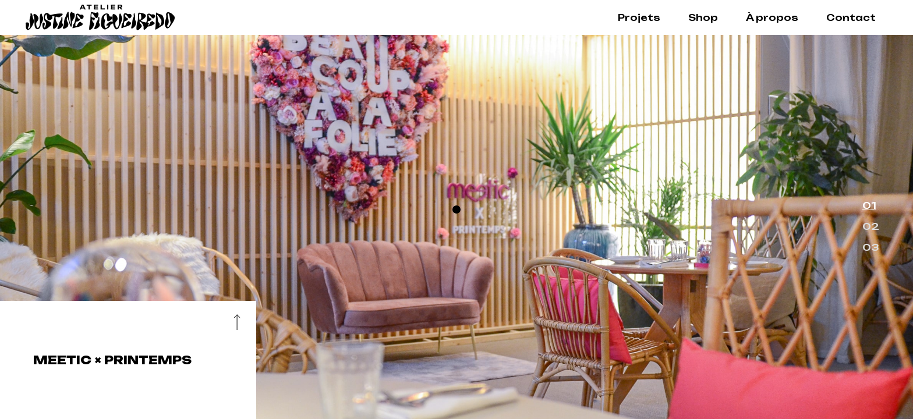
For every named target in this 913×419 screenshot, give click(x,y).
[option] (456, 227)
